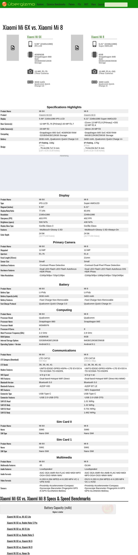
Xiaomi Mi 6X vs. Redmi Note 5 (20, 535)
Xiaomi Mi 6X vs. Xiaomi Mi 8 (19, 547)
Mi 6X (38, 37)
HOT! (86, 4)
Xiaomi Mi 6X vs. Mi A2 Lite (19, 516)
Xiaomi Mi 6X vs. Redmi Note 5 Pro (22, 523)
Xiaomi (31, 37)
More (93, 4)
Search (101, 4)
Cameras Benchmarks (56, 4)
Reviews (40, 4)
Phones (71, 4)
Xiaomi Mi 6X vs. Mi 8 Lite (18, 529)
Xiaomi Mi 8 (89, 115)
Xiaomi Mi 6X (45, 115)
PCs (79, 4)
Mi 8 (101, 37)
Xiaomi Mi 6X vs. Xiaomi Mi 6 (19, 541)
